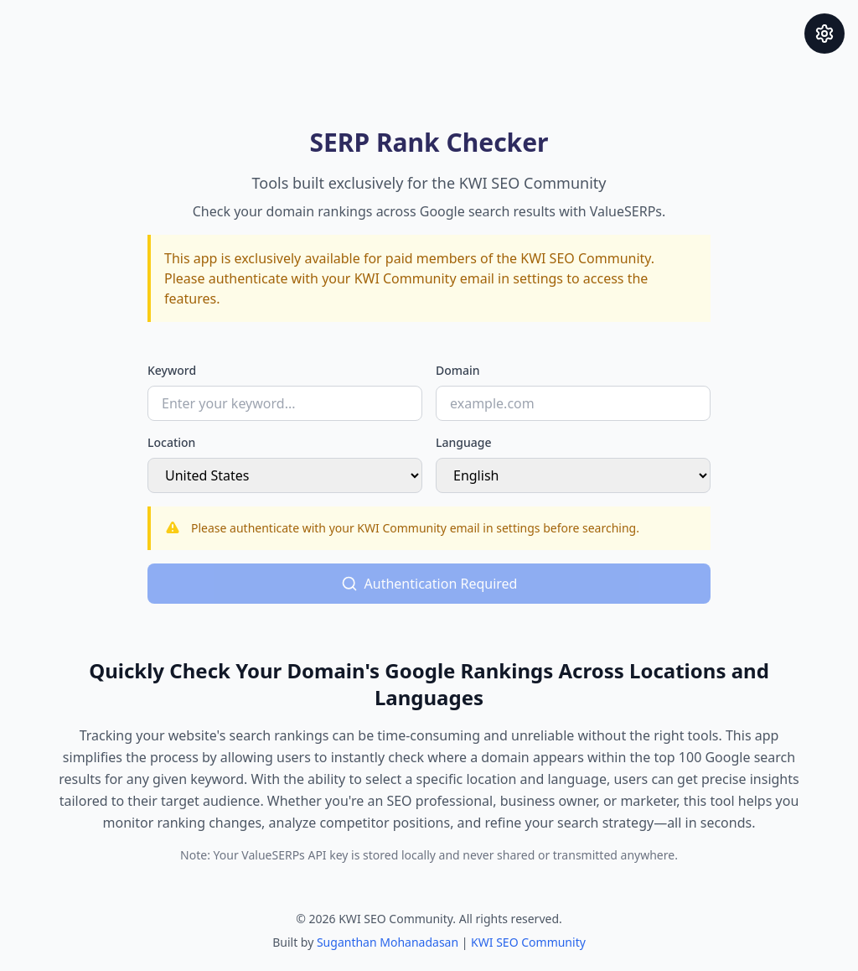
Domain (458, 370)
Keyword (171, 370)
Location (171, 442)
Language (463, 442)
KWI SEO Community (528, 942)
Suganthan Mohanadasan (387, 942)
